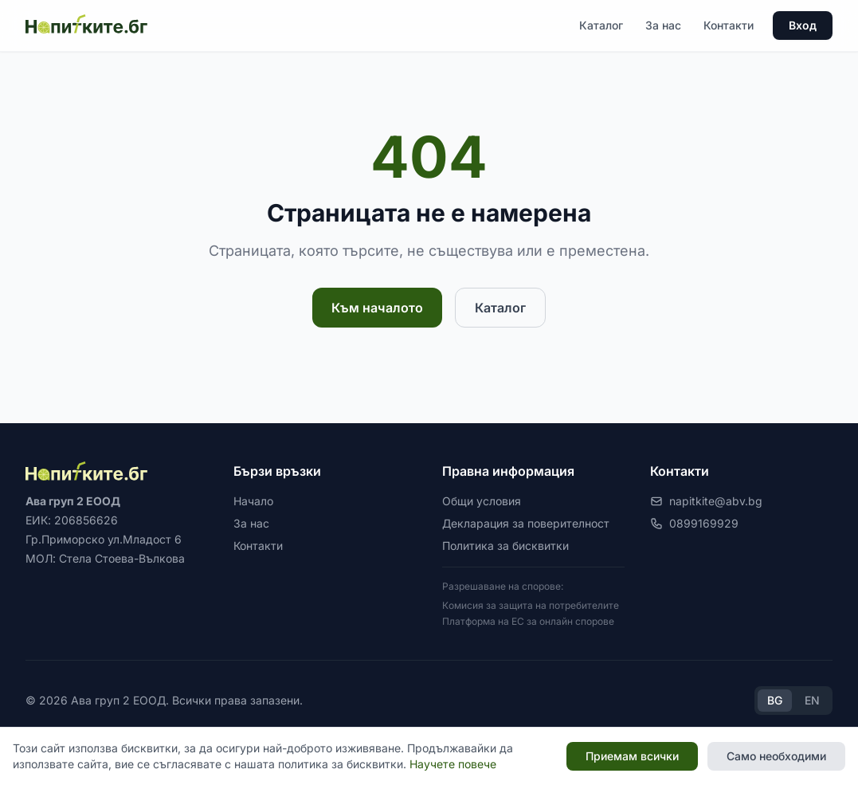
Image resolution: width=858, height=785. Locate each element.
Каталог (601, 25)
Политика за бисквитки (505, 545)
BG (774, 700)
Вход (803, 25)
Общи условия (481, 501)
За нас (663, 25)
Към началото (377, 308)
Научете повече (452, 764)
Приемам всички (632, 756)
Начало (253, 501)
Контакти (728, 25)
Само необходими (776, 756)
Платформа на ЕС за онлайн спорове (528, 621)
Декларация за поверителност (525, 523)
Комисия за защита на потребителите (530, 605)
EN (812, 700)
